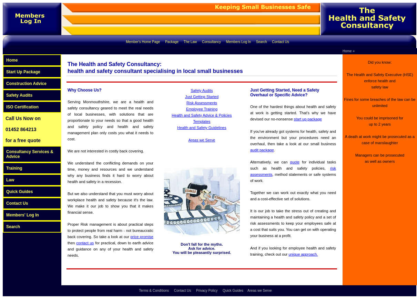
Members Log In (239, 42)
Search (262, 42)
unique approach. (303, 254)
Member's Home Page (143, 42)
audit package (262, 150)
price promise (141, 237)
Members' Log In (22, 215)
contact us (85, 243)
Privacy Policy (207, 290)
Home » (349, 51)
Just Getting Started (201, 97)
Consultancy (212, 42)
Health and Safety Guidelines (201, 128)
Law (10, 180)
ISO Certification (22, 107)
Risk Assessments (201, 103)
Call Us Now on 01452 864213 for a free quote (23, 129)
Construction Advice (26, 83)
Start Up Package (23, 72)
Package (172, 42)
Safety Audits (19, 95)
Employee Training (201, 109)
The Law (191, 42)
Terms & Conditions (154, 290)
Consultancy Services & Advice (29, 154)
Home (12, 60)
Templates (201, 121)
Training (14, 168)
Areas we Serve (202, 140)
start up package (308, 119)
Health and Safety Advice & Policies (202, 115)
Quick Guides (19, 191)
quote (295, 162)
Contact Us (280, 42)
